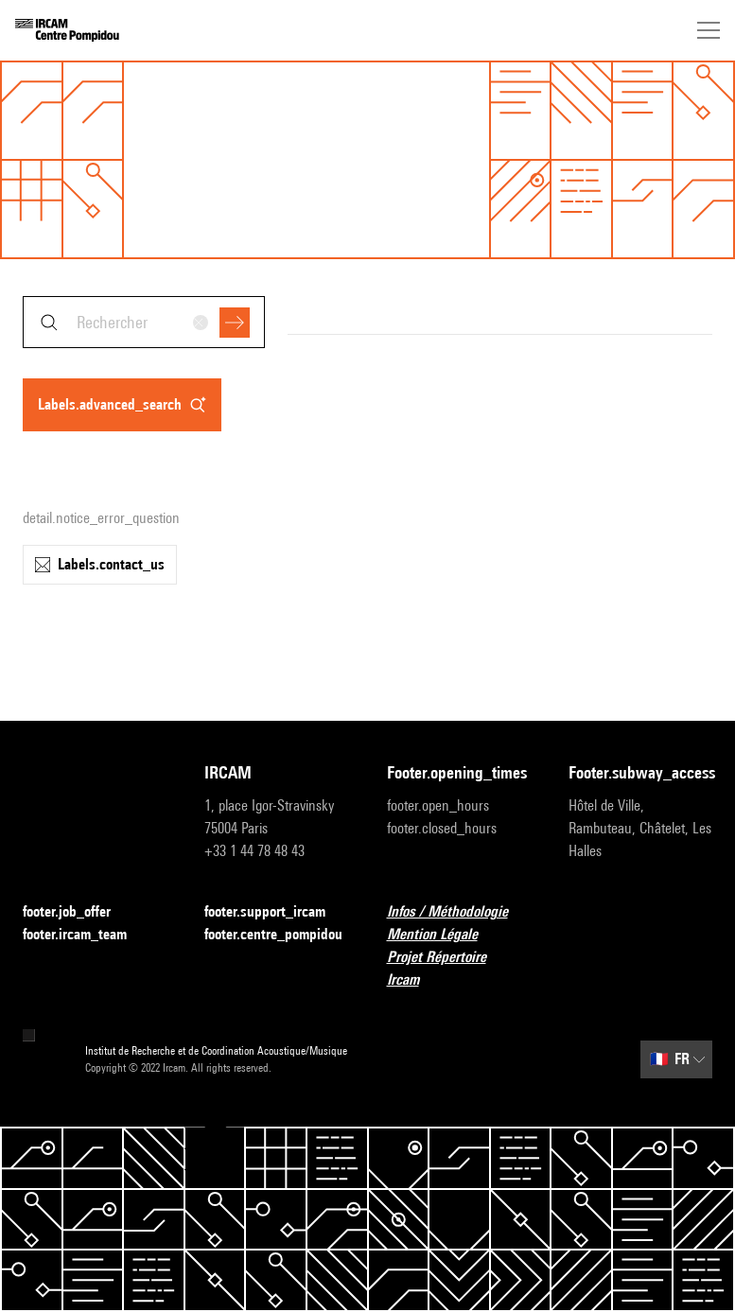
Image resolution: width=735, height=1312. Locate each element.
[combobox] (144, 322)
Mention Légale (443, 935)
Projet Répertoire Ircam (459, 968)
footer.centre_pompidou (276, 935)
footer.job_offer (78, 912)
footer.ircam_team (86, 935)
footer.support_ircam (276, 912)
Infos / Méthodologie (459, 912)
